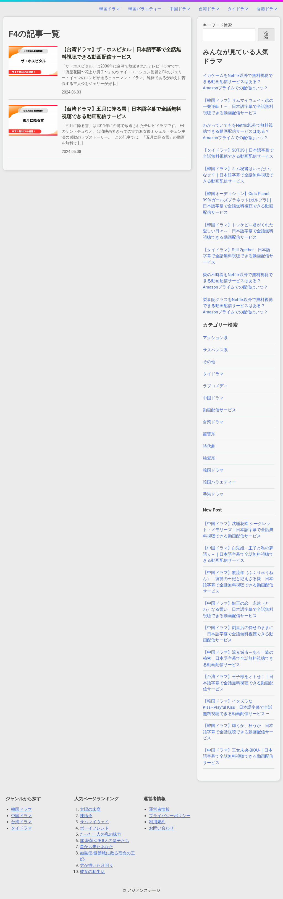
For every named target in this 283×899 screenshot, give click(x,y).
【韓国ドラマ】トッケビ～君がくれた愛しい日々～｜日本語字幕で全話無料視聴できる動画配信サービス (238, 231)
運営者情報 (159, 809)
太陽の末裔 (90, 809)
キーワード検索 (217, 25)
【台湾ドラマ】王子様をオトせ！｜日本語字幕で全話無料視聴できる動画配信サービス (238, 683)
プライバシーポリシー (169, 815)
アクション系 (215, 337)
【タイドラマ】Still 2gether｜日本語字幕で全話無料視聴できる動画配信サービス (238, 256)
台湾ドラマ (209, 8)
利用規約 (157, 821)
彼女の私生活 (92, 871)
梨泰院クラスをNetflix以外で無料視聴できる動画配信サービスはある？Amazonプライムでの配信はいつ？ (238, 306)
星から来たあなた (96, 846)
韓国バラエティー (144, 8)
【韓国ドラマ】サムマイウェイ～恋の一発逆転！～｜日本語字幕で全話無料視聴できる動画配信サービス (238, 106)
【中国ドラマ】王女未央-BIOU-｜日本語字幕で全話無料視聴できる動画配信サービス (238, 756)
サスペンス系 (215, 349)
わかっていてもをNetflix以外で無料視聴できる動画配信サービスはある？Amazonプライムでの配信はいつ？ (238, 131)
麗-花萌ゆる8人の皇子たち (104, 840)
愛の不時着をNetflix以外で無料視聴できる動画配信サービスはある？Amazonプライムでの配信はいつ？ (238, 281)
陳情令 (86, 815)
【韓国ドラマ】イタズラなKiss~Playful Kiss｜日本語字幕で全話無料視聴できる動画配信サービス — (237, 707)
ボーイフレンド (94, 828)
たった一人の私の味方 (100, 834)
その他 (209, 361)
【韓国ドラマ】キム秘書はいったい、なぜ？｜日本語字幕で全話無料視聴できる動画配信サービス (238, 175)
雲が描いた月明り (96, 865)
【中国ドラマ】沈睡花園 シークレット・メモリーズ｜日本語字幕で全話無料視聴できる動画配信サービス (238, 530)
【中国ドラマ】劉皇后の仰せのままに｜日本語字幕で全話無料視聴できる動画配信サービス (238, 634)
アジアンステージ (143, 890)
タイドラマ (238, 8)
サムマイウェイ (94, 821)
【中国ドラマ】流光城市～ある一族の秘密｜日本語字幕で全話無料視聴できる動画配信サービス (238, 658)
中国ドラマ (180, 8)
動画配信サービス (219, 409)
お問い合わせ (161, 828)
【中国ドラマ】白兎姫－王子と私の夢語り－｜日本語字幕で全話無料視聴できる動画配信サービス (238, 554)
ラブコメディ (215, 385)
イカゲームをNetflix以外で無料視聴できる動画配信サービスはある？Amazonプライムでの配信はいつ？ (238, 81)
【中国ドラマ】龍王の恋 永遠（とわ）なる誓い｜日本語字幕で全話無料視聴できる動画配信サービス (238, 609)
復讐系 (209, 434)
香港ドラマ (267, 8)
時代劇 (209, 446)
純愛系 (209, 458)
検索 (266, 35)
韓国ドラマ (109, 8)
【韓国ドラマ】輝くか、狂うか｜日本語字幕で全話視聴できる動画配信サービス (238, 731)
